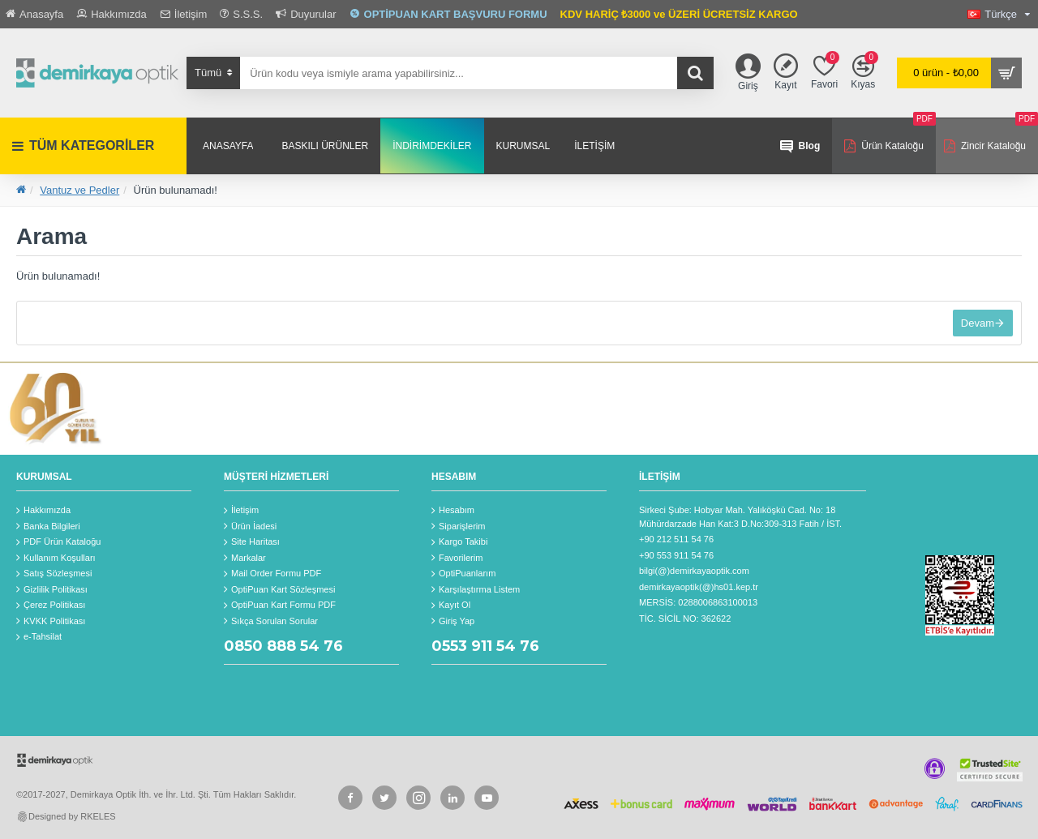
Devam (977, 323)
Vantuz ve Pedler (79, 190)
